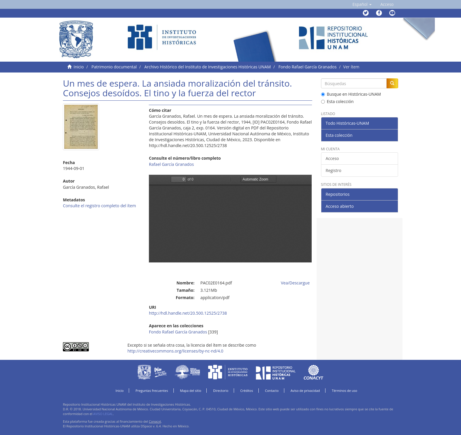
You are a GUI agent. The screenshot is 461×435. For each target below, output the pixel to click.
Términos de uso (344, 390)
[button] (362, 4)
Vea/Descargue (295, 283)
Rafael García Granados (171, 164)
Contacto (272, 390)
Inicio (79, 67)
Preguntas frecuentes (152, 390)
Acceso (332, 158)
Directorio (220, 390)
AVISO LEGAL (103, 414)
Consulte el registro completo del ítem (99, 205)
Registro (333, 170)
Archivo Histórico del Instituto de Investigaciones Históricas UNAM (207, 67)
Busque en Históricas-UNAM (351, 94)
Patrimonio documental (114, 67)
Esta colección (337, 101)
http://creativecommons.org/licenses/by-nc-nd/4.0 (175, 351)
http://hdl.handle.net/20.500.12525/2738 (188, 313)
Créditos (246, 390)
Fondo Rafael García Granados (307, 67)
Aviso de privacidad (305, 390)
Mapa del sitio (190, 390)
